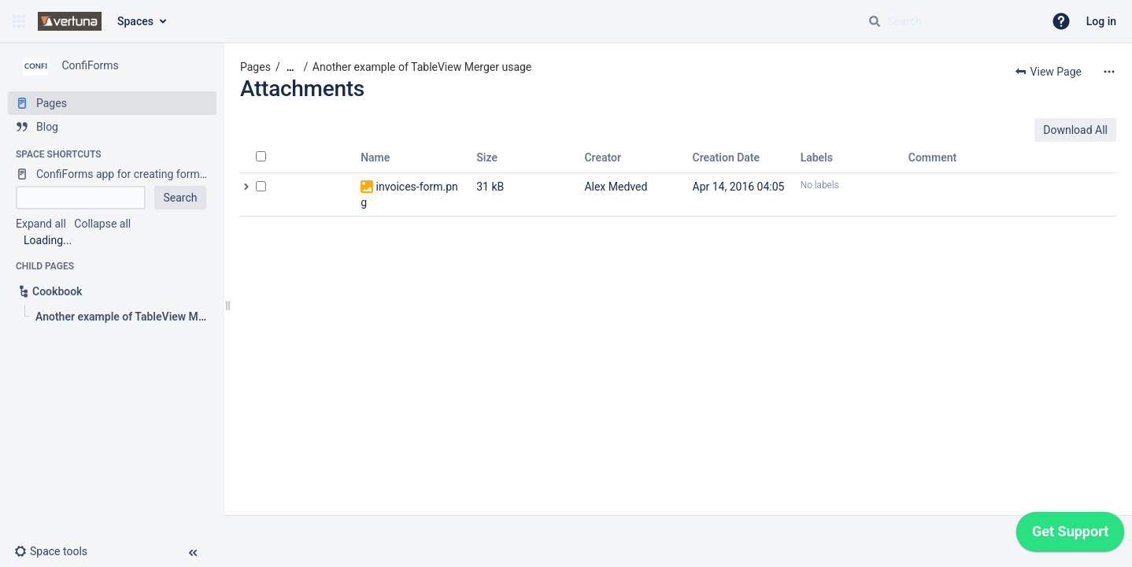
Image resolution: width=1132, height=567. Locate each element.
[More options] (1109, 71)
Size (487, 157)
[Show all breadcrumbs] (290, 67)
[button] (19, 21)
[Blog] (112, 127)
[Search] (874, 21)
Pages (255, 67)
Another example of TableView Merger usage (422, 67)
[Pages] (112, 103)
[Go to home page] (69, 21)
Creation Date (726, 157)
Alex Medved (615, 186)
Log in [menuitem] (1101, 21)
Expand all (41, 223)
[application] (1070, 535)
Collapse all (102, 223)
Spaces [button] (135, 21)
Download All (1075, 130)
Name (375, 157)
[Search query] (949, 21)
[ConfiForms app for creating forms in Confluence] (112, 174)
